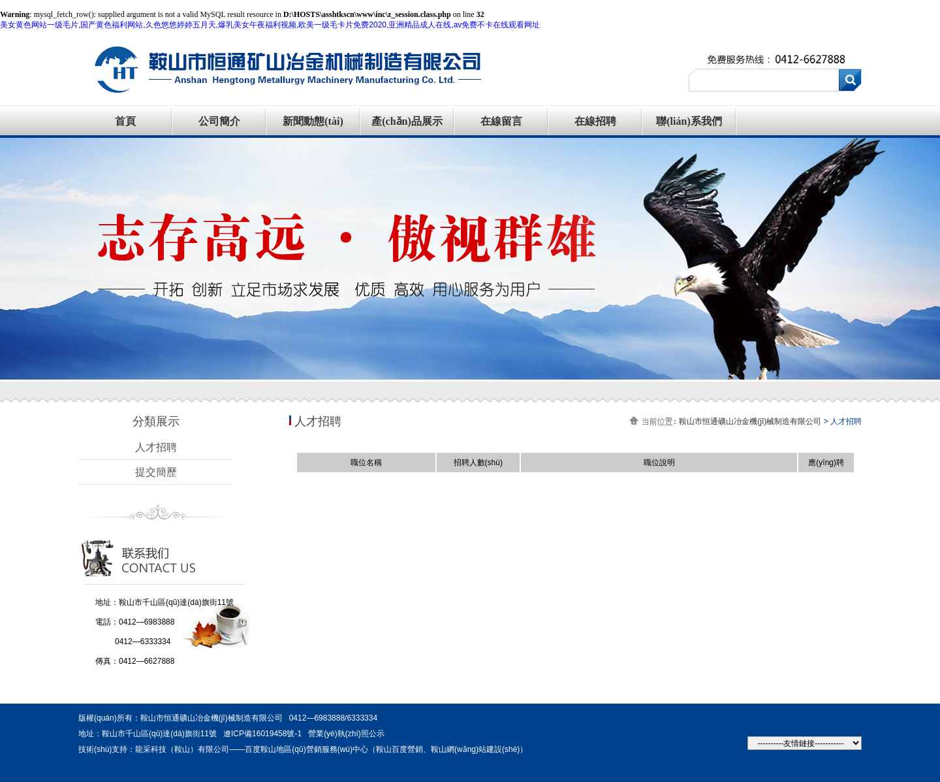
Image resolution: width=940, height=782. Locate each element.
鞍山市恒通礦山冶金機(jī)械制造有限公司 (750, 421)
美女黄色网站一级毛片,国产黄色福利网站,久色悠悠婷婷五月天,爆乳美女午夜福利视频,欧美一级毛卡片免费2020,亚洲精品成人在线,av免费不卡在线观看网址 (270, 24)
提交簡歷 (156, 472)
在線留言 (501, 121)
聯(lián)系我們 (688, 121)
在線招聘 (595, 121)
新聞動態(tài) (313, 121)
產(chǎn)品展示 (407, 121)
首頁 (125, 121)
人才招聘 (156, 447)
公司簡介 (219, 121)
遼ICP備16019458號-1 (262, 733)
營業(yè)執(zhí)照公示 (346, 733)
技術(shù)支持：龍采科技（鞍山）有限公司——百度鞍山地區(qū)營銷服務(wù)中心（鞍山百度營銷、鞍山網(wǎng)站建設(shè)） (302, 749)
